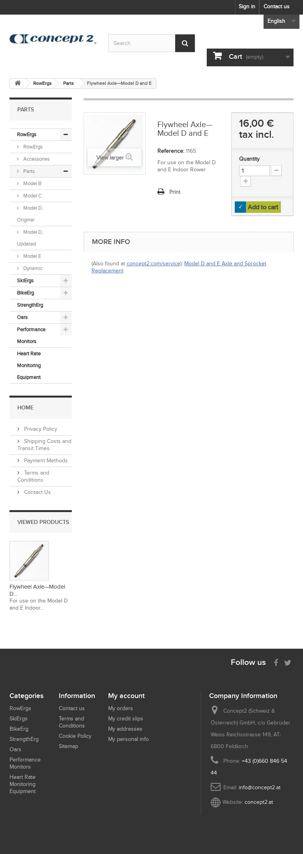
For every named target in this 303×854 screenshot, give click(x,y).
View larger (110, 158)
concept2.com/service (153, 264)
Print (174, 192)
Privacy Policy (39, 429)
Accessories (36, 159)
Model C (32, 196)
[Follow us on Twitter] (288, 661)
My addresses (125, 729)
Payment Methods (45, 461)
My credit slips (125, 719)
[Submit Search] (185, 43)
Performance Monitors (31, 335)
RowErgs (26, 134)
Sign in (247, 6)
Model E (31, 256)
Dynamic (32, 268)
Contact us (277, 6)
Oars (22, 317)
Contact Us (36, 492)
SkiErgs (25, 280)
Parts (28, 171)
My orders (120, 708)
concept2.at (259, 802)
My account (126, 696)
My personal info (128, 739)
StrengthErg (30, 305)
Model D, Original (30, 214)
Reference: (170, 151)
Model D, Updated (30, 238)
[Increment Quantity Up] (245, 181)
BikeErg (25, 293)
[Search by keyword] (151, 43)
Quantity (249, 159)
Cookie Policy (75, 736)
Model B (31, 183)
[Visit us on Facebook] (276, 661)
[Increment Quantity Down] (276, 170)
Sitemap (68, 746)
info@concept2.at (260, 787)
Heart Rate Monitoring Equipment (29, 365)
